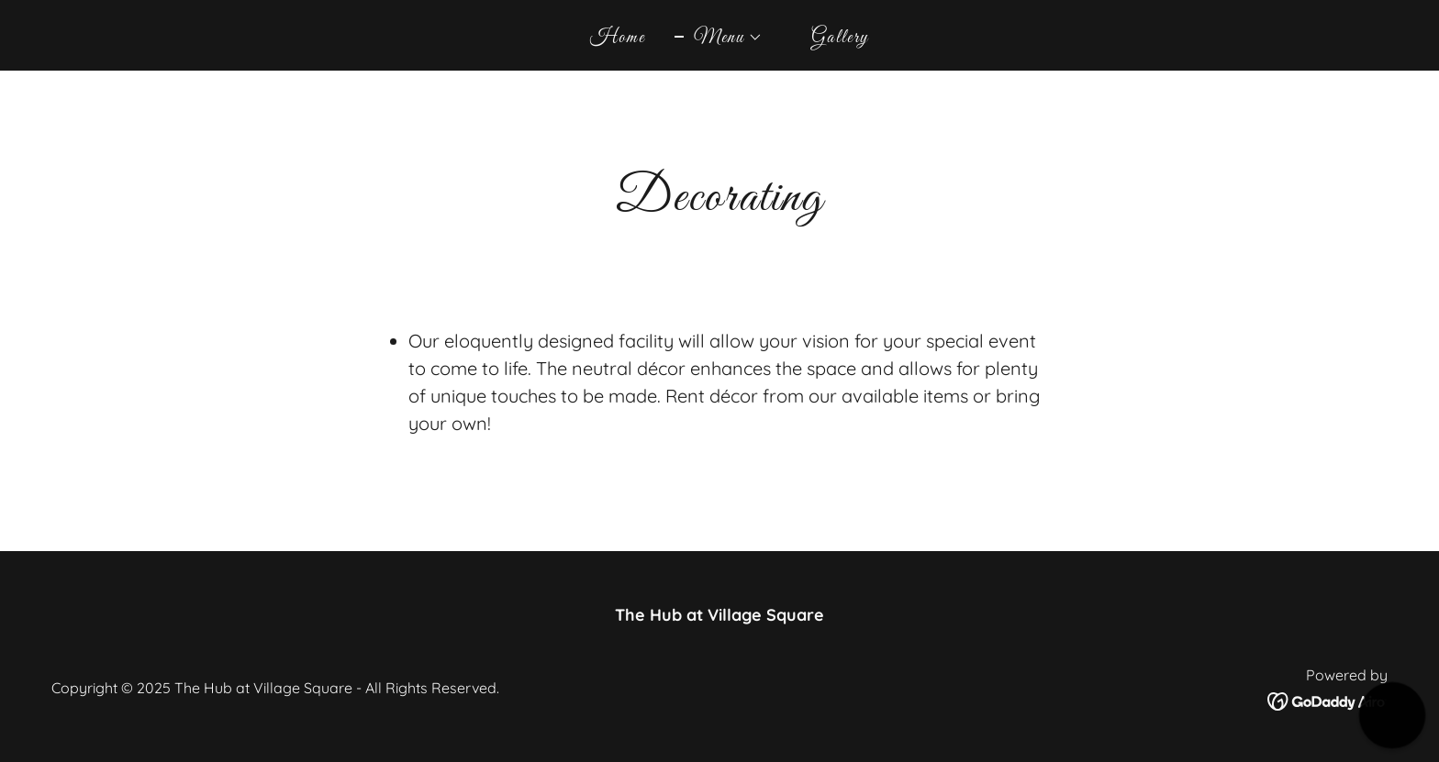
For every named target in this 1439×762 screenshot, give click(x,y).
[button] (719, 38)
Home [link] (617, 38)
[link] (1327, 700)
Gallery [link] (840, 38)
